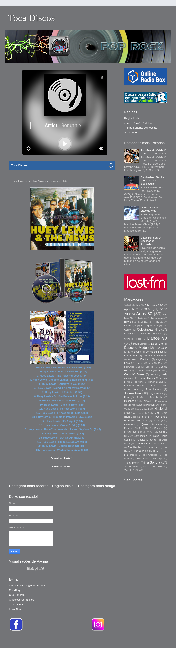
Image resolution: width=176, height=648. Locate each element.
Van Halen (158, 466)
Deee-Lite (157, 343)
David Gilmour (140, 344)
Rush (142, 432)
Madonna (129, 401)
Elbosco (131, 359)
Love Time (15, 609)
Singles (141, 439)
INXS (153, 385)
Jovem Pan (132, 393)
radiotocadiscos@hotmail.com (27, 585)
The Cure (139, 451)
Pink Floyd (158, 420)
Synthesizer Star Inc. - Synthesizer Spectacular (153, 180)
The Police (142, 458)
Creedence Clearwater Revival (142, 333)
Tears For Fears (143, 443)
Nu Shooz (143, 416)
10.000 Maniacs (132, 305)
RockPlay (14, 590)
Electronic (145, 359)
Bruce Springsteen (149, 325)
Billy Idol (128, 322)
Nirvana (128, 417)
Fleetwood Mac (132, 367)
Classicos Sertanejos (21, 599)
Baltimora (142, 318)
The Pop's (158, 458)
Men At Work (145, 401)
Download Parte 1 (62, 458)
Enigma (159, 359)
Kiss (126, 397)
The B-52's (161, 443)
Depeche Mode (135, 347)
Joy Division (156, 393)
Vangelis (128, 470)
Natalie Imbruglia (139, 413)
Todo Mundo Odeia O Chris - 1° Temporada (153, 152)
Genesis (149, 367)
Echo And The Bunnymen (155, 355)
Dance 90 (157, 338)
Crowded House (132, 339)
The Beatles (134, 447)
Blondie (160, 322)
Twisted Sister (131, 466)
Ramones (128, 428)
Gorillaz (160, 370)
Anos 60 (146, 309)
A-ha (147, 305)
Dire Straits (134, 351)
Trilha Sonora (150, 462)
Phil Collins (142, 420)
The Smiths (130, 462)
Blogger (144, 639)
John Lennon (153, 389)
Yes (138, 470)
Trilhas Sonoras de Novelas (140, 127)
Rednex (158, 428)
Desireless (161, 348)
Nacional (160, 408)
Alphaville (129, 309)
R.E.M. (159, 424)
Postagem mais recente (28, 486)
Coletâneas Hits (148, 329)
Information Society (134, 385)
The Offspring (150, 455)
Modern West (142, 409)
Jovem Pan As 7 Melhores (139, 123)
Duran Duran (131, 355)
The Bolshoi (153, 447)
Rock (128, 432)
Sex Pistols (140, 436)
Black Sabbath (145, 322)
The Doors (154, 451)
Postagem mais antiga (96, 486)
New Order (157, 413)
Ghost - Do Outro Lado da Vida (151, 209)
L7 (137, 397)
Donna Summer (154, 351)
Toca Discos (31, 18)
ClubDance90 (17, 595)
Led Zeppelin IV (153, 397)
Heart (153, 374)
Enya (127, 363)
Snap (153, 439)
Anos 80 (144, 313)
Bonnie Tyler (130, 325)
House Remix (146, 378)
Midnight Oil (152, 404)
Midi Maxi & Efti (134, 405)
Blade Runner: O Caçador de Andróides (151, 241)
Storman (116, 639)
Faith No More (155, 363)
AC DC (159, 305)
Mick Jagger (161, 401)
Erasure (139, 363)
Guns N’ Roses (134, 374)
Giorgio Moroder (144, 370)
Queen (144, 424)
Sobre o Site (131, 132)
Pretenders (129, 424)
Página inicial (63, 486)
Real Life (143, 428)
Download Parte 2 (62, 466)
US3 (145, 466)
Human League (155, 382)
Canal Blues (16, 604)
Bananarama (157, 318)
